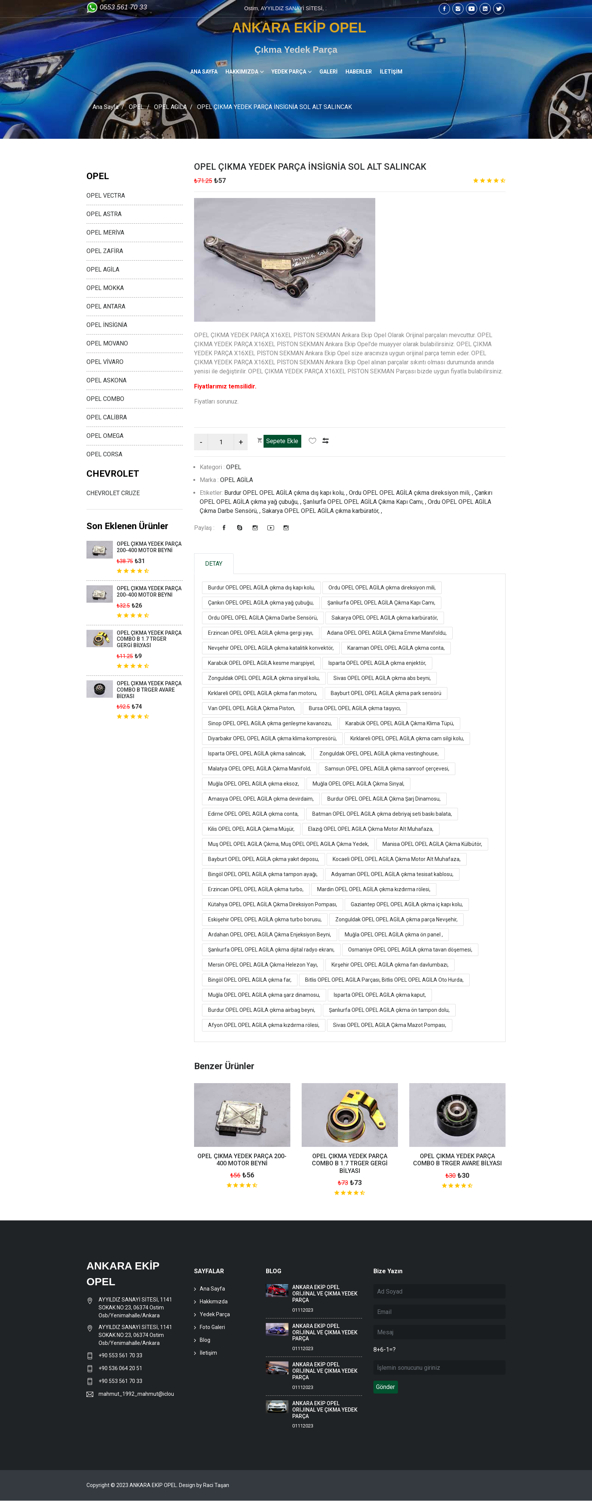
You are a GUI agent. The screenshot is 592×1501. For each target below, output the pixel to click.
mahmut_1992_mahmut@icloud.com (136, 1394)
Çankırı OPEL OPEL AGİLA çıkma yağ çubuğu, (261, 603)
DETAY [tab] (214, 563)
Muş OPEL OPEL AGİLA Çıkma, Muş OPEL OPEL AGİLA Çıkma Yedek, (288, 844)
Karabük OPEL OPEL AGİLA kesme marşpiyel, (261, 663)
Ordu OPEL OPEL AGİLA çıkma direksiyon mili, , (412, 492)
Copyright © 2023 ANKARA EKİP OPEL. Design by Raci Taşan (157, 1486)
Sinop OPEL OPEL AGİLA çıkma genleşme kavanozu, (270, 724)
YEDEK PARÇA (288, 72)
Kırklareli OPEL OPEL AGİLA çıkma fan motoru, (262, 694)
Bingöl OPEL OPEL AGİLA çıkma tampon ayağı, (263, 875)
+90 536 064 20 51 (120, 1369)
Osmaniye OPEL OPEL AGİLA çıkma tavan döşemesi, (410, 950)
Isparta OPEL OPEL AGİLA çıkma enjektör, (377, 663)
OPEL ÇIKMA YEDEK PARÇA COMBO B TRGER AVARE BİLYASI (457, 1160)
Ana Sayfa (105, 107)
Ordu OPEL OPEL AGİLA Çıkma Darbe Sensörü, (263, 618)
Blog (205, 1340)
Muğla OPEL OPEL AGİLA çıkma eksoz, (253, 784)
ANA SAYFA (203, 72)
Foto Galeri (212, 1328)
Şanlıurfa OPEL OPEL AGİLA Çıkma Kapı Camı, (381, 603)
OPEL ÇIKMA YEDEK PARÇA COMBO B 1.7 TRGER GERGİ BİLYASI (350, 1163)
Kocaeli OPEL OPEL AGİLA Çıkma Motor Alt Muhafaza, (397, 859)
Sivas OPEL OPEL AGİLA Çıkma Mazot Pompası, (389, 1025)
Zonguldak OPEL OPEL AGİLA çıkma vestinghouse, (379, 754)
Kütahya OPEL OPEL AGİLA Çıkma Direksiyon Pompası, (272, 905)
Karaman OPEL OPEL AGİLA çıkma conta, (396, 648)
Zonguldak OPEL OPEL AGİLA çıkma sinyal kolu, (264, 678)
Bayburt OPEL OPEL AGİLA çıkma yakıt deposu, (263, 859)
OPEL (136, 107)
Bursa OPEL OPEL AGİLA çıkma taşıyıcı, (355, 709)
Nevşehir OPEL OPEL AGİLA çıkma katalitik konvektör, (271, 648)
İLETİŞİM (391, 72)
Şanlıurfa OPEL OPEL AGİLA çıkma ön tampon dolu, (389, 1010)
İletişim (208, 1353)
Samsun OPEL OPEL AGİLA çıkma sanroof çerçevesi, (387, 769)
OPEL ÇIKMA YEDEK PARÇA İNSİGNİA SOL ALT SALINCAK (313, 166)
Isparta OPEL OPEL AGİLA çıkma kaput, (380, 995)
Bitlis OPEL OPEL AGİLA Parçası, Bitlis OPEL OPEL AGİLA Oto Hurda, (384, 980)
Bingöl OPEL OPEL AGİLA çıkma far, (249, 980)
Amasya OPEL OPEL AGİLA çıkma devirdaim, (261, 799)
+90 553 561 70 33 (121, 1356)
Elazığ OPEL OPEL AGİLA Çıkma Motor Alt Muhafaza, (370, 829)
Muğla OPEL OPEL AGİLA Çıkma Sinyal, (358, 784)
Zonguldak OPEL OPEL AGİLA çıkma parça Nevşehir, (396, 920)
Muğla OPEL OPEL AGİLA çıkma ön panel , (394, 935)
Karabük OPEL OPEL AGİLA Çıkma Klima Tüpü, (399, 724)
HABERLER (358, 72)
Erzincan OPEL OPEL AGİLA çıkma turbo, (256, 890)
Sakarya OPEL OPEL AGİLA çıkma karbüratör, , (322, 510)
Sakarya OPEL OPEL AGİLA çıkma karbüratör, (384, 618)
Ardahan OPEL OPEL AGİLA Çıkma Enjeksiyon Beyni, (269, 935)
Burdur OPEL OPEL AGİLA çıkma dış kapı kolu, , (286, 492)
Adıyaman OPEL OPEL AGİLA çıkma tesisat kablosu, (392, 875)
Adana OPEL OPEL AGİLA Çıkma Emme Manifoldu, (387, 633)
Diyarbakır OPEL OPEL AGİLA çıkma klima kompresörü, (272, 739)
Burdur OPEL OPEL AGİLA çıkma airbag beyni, (261, 1010)
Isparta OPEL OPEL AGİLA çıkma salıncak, (257, 754)
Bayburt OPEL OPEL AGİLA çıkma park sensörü (386, 694)
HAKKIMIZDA (241, 72)
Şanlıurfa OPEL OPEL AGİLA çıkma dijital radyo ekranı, (271, 950)
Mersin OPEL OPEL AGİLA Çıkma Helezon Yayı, (263, 965)
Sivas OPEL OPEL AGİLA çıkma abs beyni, (382, 678)
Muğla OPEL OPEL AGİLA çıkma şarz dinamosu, (264, 995)
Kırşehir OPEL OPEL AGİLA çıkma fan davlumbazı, (390, 965)
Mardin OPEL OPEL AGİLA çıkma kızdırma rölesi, (373, 890)
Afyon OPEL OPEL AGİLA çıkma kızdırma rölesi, (263, 1025)
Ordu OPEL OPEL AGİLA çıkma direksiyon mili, (382, 588)
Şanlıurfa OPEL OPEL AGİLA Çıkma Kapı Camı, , (365, 501)
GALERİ (328, 72)
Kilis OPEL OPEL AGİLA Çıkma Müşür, (251, 829)
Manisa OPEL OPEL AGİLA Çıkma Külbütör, (432, 844)
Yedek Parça (215, 1315)
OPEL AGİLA (170, 107)
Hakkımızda (214, 1302)
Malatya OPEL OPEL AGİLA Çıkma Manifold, (259, 769)
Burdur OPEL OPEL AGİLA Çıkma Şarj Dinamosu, (384, 799)
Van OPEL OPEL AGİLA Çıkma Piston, (251, 709)
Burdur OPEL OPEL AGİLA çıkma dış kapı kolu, (261, 588)
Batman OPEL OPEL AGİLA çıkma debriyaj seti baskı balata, (382, 814)
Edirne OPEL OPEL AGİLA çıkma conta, (253, 814)
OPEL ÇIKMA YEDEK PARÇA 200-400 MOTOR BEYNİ (242, 1160)
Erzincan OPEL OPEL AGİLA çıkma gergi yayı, (260, 633)
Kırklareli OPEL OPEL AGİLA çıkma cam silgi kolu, (407, 739)
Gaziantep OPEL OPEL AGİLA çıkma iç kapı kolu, (407, 905)
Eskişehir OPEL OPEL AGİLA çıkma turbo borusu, (265, 920)
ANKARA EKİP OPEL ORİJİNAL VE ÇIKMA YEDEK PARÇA (325, 1294)
